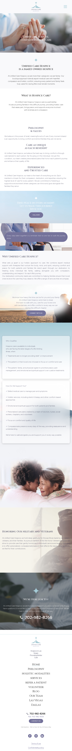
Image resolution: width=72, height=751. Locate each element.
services (36, 678)
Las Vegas (36, 700)
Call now (36, 215)
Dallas (36, 705)
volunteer (36, 687)
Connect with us (36, 313)
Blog (36, 691)
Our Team (36, 696)
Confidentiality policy (36, 748)
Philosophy (36, 669)
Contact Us (36, 721)
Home (36, 664)
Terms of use (36, 744)
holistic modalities (36, 673)
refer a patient (36, 682)
